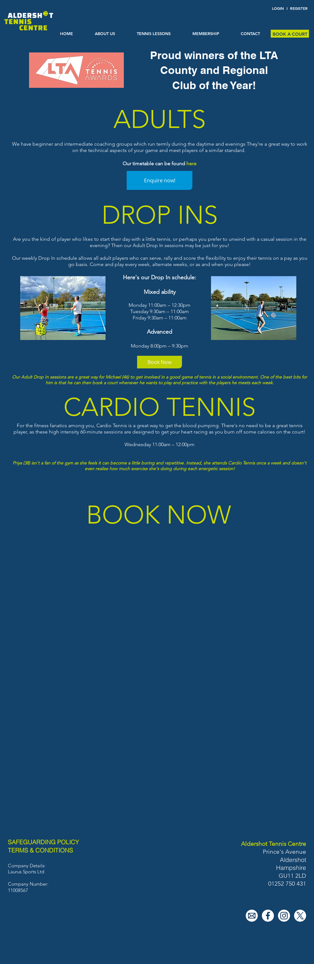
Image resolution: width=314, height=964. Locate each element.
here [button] (191, 164)
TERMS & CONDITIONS (40, 850)
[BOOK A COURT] (290, 34)
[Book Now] (159, 362)
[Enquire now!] (159, 180)
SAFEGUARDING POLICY (43, 842)
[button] (153, 34)
